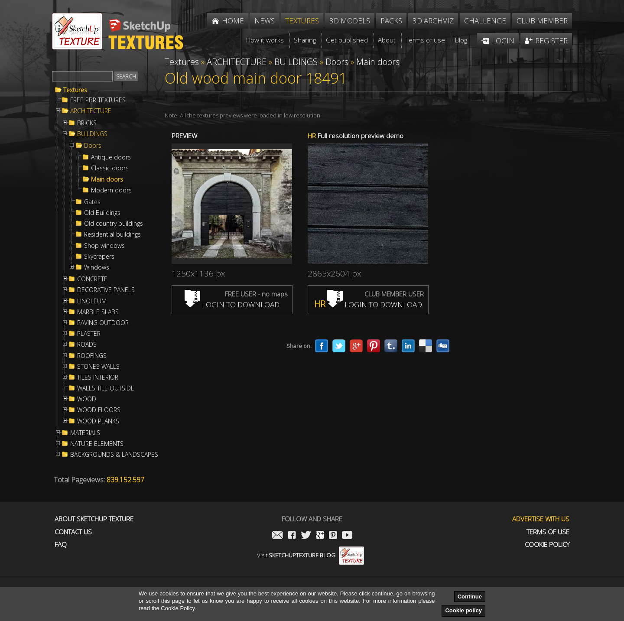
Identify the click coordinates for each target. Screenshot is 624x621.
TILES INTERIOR (97, 377)
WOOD (86, 399)
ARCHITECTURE (90, 111)
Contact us (73, 532)
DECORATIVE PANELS (106, 290)
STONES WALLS (98, 367)
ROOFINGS (92, 356)
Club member (542, 21)
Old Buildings (102, 213)
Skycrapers (99, 256)
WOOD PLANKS (98, 421)
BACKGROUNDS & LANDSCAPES (114, 454)
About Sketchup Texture (94, 519)
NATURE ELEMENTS (97, 444)
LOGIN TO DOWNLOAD (232, 304)
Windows (96, 267)
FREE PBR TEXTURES (98, 100)
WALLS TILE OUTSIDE (105, 388)
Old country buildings (113, 224)
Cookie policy (463, 610)
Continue (470, 596)
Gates (92, 202)
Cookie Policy (547, 544)
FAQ (61, 544)
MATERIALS (85, 433)
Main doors (107, 179)
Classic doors (110, 168)
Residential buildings (112, 234)
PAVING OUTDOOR (103, 323)
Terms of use (547, 532)
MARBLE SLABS (98, 312)
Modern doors (111, 190)
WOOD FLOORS (98, 410)
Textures (75, 90)
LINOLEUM (92, 301)
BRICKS (87, 123)
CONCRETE (92, 279)
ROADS (87, 344)
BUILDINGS (92, 134)
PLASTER (89, 334)
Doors (92, 146)
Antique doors (111, 157)
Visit (310, 555)
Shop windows (104, 246)
